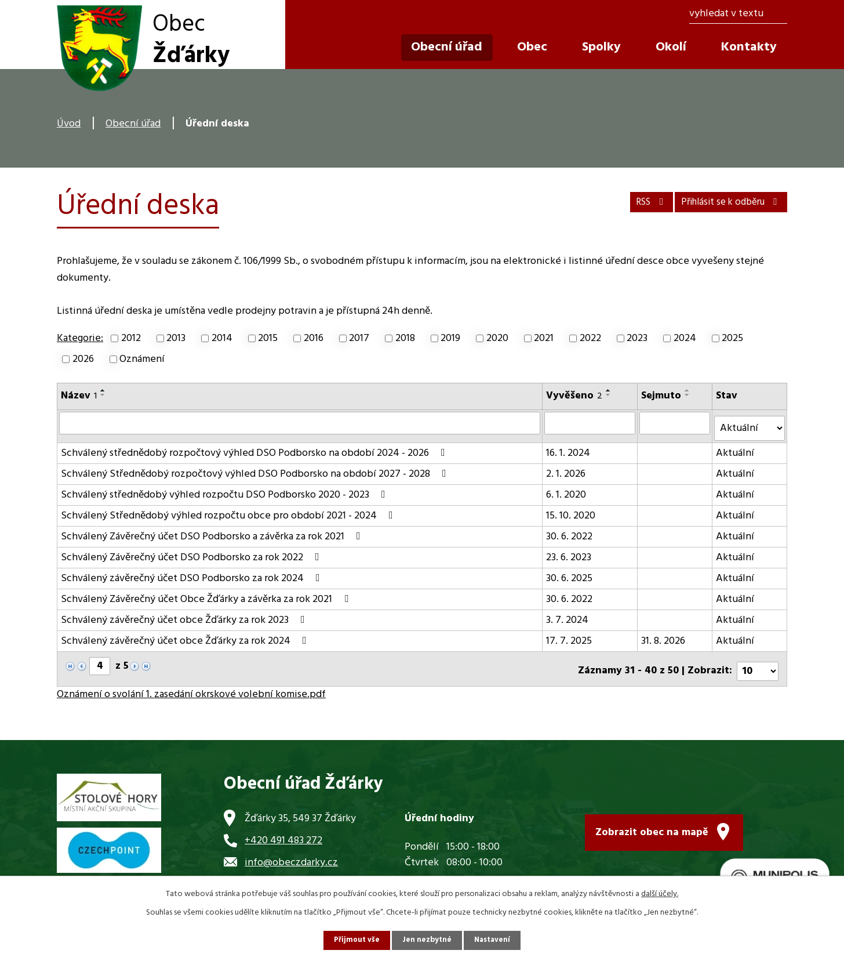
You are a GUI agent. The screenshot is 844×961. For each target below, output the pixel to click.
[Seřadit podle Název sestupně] (103, 395)
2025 (732, 338)
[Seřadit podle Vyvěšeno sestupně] (609, 395)
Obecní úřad (133, 123)
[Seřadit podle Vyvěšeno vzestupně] (609, 390)
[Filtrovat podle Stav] (750, 424)
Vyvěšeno (575, 396)
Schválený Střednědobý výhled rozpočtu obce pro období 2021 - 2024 (229, 511)
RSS (627, 199)
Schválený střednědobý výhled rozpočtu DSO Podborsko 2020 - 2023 (225, 490)
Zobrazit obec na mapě (651, 820)
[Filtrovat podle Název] (300, 423)
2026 (83, 359)
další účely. (659, 893)
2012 (131, 338)
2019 (450, 338)
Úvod (69, 123)
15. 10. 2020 (571, 511)
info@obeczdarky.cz (291, 853)
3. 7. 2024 (568, 615)
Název (79, 396)
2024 (685, 338)
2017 (359, 338)
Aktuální (736, 448)
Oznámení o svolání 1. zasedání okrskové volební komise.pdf (191, 685)
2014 (222, 338)
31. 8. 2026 (664, 636)
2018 (405, 338)
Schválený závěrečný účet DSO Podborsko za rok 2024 (193, 574)
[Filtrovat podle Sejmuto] (675, 423)
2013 (175, 338)
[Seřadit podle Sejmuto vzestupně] (688, 390)
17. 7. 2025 (569, 636)
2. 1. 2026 (566, 469)
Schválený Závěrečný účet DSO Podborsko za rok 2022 (192, 553)
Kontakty (749, 47)
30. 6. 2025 (570, 574)
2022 (590, 338)
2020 (497, 338)
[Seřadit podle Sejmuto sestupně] (688, 395)
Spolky (601, 47)
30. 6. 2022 (570, 532)
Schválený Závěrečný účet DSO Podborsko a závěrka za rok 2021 (213, 532)
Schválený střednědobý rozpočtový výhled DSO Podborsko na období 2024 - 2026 (255, 448)
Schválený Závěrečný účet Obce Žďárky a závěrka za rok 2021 (207, 595)
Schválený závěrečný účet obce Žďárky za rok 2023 (185, 615)
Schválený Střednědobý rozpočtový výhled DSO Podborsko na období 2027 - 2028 (256, 469)
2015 (268, 338)
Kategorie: (80, 338)
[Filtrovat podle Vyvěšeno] (590, 423)
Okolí (671, 47)
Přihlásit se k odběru (722, 199)
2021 (544, 338)
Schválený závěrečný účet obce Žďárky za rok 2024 (186, 636)
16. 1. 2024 (569, 448)
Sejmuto (662, 396)
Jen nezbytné (426, 940)
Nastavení (494, 940)
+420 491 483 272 (283, 831)
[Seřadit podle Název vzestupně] (103, 390)
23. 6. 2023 (569, 553)
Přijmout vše (354, 940)
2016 (313, 338)
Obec (532, 47)
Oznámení (142, 359)
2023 (637, 338)
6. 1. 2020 (567, 490)
